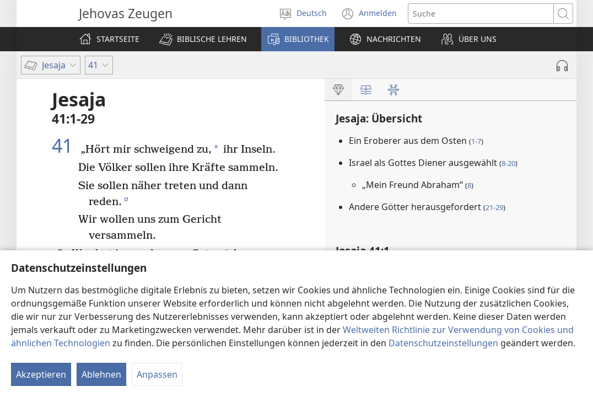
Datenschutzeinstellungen (443, 343)
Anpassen (157, 374)
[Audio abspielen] (562, 66)
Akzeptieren (41, 374)
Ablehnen (101, 374)
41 (65, 145)
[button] (203, 39)
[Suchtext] (481, 13)
